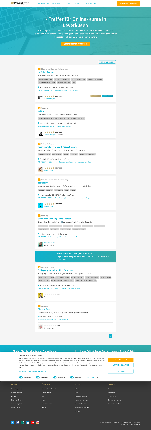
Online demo (100, 396)
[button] (43, 3)
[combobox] (42, 357)
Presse (98, 389)
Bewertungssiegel (16, 389)
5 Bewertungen (49, 170)
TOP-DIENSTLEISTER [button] (107, 96)
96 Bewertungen (49, 99)
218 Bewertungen (50, 135)
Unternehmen (42, 393)
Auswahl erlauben (121, 413)
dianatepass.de (63, 320)
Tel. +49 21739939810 (45, 198)
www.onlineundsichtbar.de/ (84, 162)
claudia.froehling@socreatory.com (65, 198)
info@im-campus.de (60, 90)
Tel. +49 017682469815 (45, 162)
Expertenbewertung (102, 400)
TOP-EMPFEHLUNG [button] (95, 96)
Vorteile (13, 396)
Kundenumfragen (16, 393)
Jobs (39, 400)
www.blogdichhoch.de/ (64, 126)
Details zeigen (91, 426)
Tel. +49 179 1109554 (45, 90)
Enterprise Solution (17, 400)
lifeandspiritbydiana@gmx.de (47, 320)
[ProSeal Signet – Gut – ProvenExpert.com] (132, 393)
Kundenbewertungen (74, 400)
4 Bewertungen (49, 206)
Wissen (69, 389)
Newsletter (100, 393)
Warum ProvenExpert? (45, 389)
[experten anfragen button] (128, 3)
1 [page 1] (110, 336)
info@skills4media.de (61, 237)
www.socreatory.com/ (85, 198)
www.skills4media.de (77, 237)
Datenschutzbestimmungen (37, 420)
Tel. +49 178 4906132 (45, 288)
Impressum (23, 420)
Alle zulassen (121, 408)
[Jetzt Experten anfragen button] (75, 44)
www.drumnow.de (74, 288)
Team (40, 396)
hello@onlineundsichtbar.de (64, 162)
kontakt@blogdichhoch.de (46, 126)
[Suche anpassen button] (107, 62)
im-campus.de (73, 90)
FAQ (68, 393)
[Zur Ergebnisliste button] (24, 370)
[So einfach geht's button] (91, 370)
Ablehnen (121, 420)
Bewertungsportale (73, 396)
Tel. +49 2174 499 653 (45, 237)
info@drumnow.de (60, 288)
